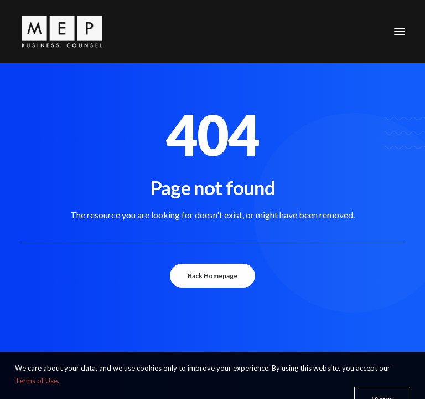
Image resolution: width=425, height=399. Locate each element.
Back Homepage (212, 276)
